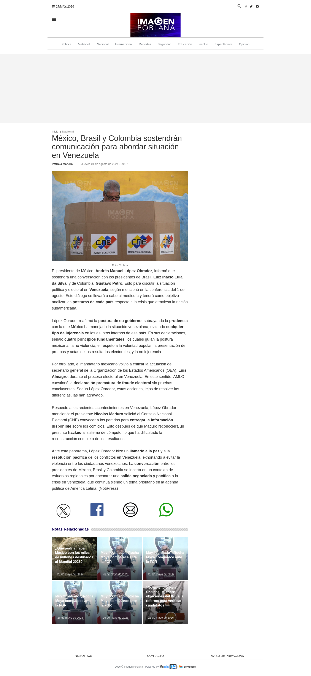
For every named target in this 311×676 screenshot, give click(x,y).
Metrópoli (84, 44)
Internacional (123, 44)
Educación (185, 44)
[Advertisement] (155, 88)
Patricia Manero (62, 164)
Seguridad (164, 44)
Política (66, 44)
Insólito (203, 44)
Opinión (244, 44)
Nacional (102, 44)
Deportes (145, 44)
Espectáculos (224, 44)
